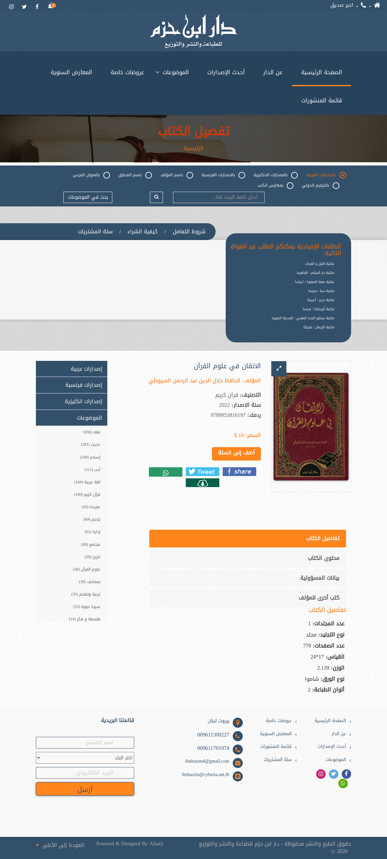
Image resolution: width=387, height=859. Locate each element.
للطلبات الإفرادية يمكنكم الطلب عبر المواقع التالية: (284, 250)
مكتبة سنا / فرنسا (321, 291)
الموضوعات (176, 72)
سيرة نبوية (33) (87, 606)
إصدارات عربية (86, 369)
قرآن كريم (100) (87, 494)
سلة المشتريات (95, 232)
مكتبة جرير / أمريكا (320, 300)
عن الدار (273, 72)
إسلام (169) (90, 457)
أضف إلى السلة (236, 452)
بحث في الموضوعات (88, 197)
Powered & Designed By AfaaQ (129, 843)
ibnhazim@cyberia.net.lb (205, 774)
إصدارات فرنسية (83, 385)
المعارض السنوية (71, 72)
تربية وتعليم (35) (86, 594)
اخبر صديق (341, 5)
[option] (283, 332)
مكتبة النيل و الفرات (319, 263)
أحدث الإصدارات (226, 72)
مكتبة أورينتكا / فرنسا (318, 309)
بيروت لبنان (218, 721)
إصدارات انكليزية (83, 401)
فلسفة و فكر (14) (85, 619)
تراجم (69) (92, 519)
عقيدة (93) (91, 507)
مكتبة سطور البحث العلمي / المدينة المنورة (303, 318)
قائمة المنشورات (321, 100)
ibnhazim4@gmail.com (207, 761)
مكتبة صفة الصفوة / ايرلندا (314, 282)
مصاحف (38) (90, 581)
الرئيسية (194, 148)
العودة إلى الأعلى (60, 844)
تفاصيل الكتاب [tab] (322, 538)
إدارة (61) (93, 531)
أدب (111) (92, 469)
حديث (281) (91, 444)
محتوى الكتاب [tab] (323, 558)
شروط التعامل (189, 232)
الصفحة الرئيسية (321, 72)
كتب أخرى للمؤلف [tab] (318, 597)
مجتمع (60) (91, 544)
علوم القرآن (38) (87, 569)
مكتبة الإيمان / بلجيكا (318, 327)
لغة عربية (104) (87, 482)
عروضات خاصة (127, 72)
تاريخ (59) (93, 557)
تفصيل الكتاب (193, 131)
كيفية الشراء (142, 232)
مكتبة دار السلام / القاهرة (315, 273)
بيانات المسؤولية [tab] (319, 578)
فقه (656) (92, 432)
